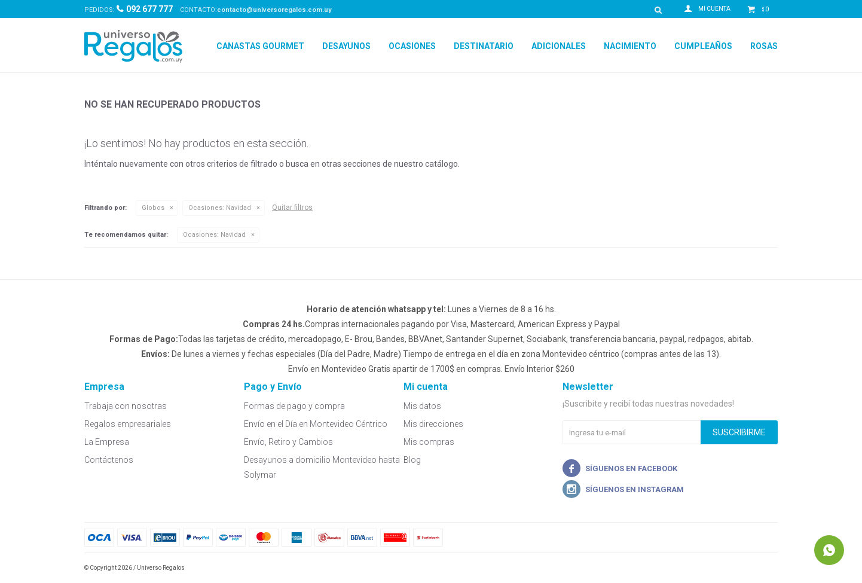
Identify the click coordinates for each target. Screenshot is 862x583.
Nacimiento (630, 46)
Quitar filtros (292, 207)
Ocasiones (412, 46)
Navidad (219, 208)
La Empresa (106, 442)
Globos (153, 208)
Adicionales (558, 46)
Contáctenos (108, 460)
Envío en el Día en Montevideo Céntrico (315, 424)
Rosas (764, 46)
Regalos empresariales (127, 424)
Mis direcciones (433, 424)
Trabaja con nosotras (125, 406)
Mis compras (429, 442)
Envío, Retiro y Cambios (288, 442)
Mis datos (422, 406)
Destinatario (483, 46)
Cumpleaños (703, 46)
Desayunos (346, 46)
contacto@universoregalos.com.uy (274, 10)
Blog (412, 460)
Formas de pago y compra (294, 406)
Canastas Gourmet (260, 46)
